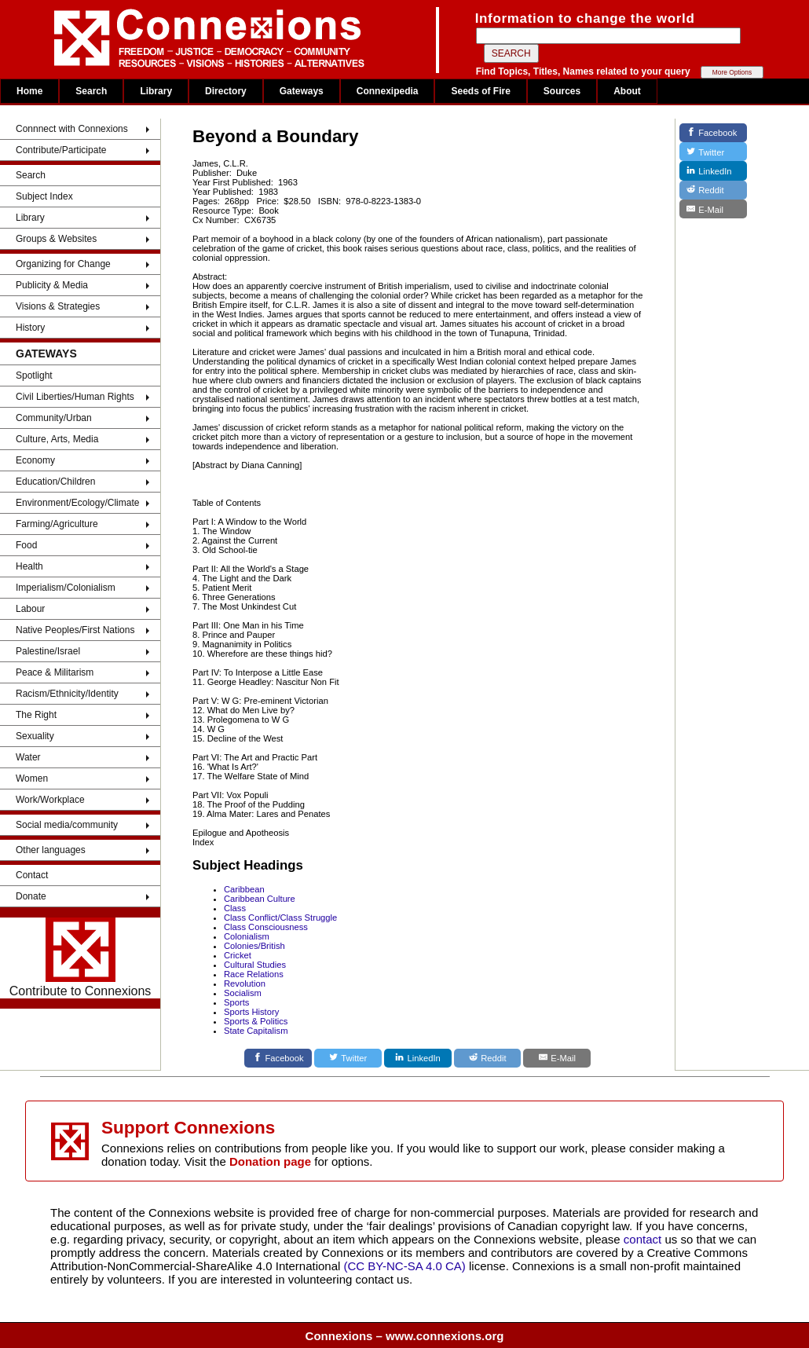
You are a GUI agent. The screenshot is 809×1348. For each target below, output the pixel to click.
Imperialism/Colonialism (65, 587)
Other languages (51, 849)
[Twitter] (348, 1058)
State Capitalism (255, 1030)
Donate (31, 896)
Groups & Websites (56, 238)
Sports (236, 1002)
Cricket (237, 955)
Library (156, 91)
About (627, 91)
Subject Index (44, 196)
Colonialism (246, 936)
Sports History (251, 1011)
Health (29, 566)
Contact (32, 875)
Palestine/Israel (48, 651)
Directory (226, 91)
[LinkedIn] (418, 1058)
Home (29, 91)
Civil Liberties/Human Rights (75, 396)
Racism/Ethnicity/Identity (67, 693)
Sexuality (35, 736)
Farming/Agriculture (57, 523)
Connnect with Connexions (72, 128)
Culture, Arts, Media (57, 439)
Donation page (270, 1161)
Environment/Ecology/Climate (77, 502)
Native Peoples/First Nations (75, 630)
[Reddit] (488, 1058)
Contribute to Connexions (80, 958)
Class (235, 908)
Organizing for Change (63, 263)
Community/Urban (54, 417)
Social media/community (67, 824)
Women (32, 778)
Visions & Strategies (58, 306)
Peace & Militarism (54, 672)
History (30, 327)
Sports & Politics (255, 1021)
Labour (30, 608)
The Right (36, 714)
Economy (35, 460)
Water (28, 757)
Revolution (244, 983)
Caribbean (244, 889)
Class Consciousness (266, 927)
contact (644, 1239)
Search (91, 91)
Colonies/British (254, 946)
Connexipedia (388, 91)
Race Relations (254, 974)
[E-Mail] (557, 1058)
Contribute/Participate (61, 150)
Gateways (302, 91)
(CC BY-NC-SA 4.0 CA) (405, 1266)
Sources (562, 91)
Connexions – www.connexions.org (405, 1336)
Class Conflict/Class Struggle (280, 917)
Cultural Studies (255, 964)
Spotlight (34, 375)
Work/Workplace (50, 799)
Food (26, 545)
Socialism (243, 993)
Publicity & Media (52, 285)
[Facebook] (278, 1058)
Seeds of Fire (480, 91)
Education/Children (55, 481)
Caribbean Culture (259, 898)
